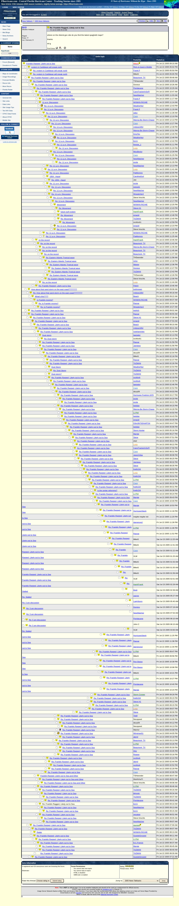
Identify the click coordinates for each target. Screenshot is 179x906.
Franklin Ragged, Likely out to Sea (40, 64)
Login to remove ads (10, 142)
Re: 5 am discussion (30, 603)
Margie (136, 434)
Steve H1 (137, 208)
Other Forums (107, 12)
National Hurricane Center (109, 894)
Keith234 (137, 469)
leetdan (136, 406)
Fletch (135, 286)
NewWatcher (138, 95)
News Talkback (27, 21)
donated (79, 893)
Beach (136, 296)
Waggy (136, 264)
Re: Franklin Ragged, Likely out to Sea (47, 78)
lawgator (136, 335)
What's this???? (41, 296)
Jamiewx (137, 346)
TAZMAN (137, 219)
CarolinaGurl (138, 176)
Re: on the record (47, 243)
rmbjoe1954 (138, 127)
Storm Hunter (139, 430)
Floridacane (138, 88)
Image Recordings (9, 77)
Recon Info (6, 83)
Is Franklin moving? (45, 300)
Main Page (6, 26)
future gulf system (68, 212)
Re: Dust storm (50, 339)
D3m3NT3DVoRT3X (141, 423)
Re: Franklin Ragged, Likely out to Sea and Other (62, 779)
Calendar (134, 15)
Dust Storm (56, 367)
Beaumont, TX (139, 77)
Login (5, 7)
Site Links (6, 101)
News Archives (8, 36)
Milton (115, 7)
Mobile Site (7, 120)
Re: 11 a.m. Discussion (53, 106)
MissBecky (137, 152)
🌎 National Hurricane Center (10, 137)
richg (135, 261)
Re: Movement (65, 208)
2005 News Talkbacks (42, 21)
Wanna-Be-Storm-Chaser (144, 120)
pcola (135, 162)
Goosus (136, 268)
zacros (136, 596)
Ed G (24, 27)
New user (100, 15)
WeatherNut (138, 106)
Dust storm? (56, 374)
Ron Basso (138, 662)
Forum (5, 62)
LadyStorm (137, 601)
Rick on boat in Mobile (142, 67)
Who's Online (111, 15)
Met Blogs (6, 32)
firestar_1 (137, 145)
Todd (135, 716)
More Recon (7, 86)
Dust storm (46, 335)
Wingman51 (138, 733)
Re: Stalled (26, 597)
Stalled (25, 591)
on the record (44, 240)
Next (157, 21)
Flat (164, 21)
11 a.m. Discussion (50, 102)
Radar (39, 832)
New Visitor (18, 7)
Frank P (136, 70)
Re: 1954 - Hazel (58, 180)
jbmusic (136, 793)
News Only (6, 29)
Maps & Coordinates (10, 74)
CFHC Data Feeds (9, 114)
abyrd (135, 737)
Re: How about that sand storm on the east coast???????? (57, 293)
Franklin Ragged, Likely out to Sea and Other (59, 776)
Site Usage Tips (8, 107)
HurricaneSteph (140, 511)
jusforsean (137, 289)
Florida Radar (8, 89)
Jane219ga (138, 455)
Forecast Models (9, 80)
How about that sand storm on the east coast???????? (54, 289)
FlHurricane (10, 11)
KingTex (136, 134)
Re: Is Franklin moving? (48, 303)
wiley (135, 113)
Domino (136, 607)
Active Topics (127, 12)
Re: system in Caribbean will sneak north (50, 71)
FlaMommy (138, 173)
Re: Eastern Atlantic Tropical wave (60, 258)
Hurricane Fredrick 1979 (143, 395)
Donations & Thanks (10, 65)
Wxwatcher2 (138, 194)
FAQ (120, 15)
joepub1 (136, 187)
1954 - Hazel (55, 176)
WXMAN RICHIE (140, 102)
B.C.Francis (138, 843)
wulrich (136, 310)
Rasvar (136, 303)
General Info (7, 98)
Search (5, 39)
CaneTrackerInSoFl (141, 92)
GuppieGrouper (139, 836)
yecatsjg (136, 814)
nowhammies (139, 332)
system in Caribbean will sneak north (46, 67)
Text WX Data (8, 110)
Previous (141, 21)
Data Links (6, 104)
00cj (135, 751)
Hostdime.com (107, 889)
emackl (136, 215)
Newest (11, 62)
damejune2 (138, 522)
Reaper (136, 754)
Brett (135, 590)
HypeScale (5, 51)
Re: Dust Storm (59, 370)
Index (150, 21)
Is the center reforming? (107, 490)
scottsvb (136, 377)
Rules (126, 15)
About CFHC (7, 117)
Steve (135, 437)
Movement (61, 205)
